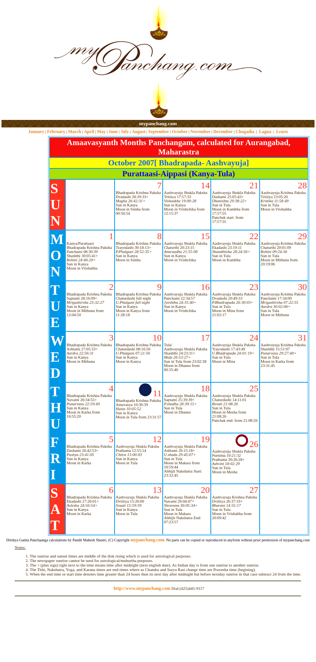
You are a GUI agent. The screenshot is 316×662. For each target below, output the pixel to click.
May (101, 131)
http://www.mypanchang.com (141, 588)
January (36, 131)
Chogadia (245, 131)
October (179, 131)
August (138, 131)
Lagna (265, 131)
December (223, 131)
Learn (282, 131)
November (200, 131)
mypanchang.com (158, 123)
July (125, 131)
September (158, 131)
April (89, 131)
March (74, 131)
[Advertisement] (25, 60)
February (56, 131)
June (113, 131)
